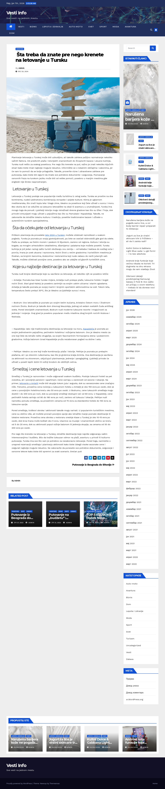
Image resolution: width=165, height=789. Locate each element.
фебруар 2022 (133, 488)
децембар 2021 (133, 502)
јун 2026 (130, 310)
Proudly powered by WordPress (19, 783)
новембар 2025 (133, 317)
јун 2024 (130, 358)
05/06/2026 (133, 124)
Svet (91, 27)
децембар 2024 (134, 344)
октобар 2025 (133, 324)
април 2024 (132, 372)
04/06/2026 (57, 747)
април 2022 (132, 475)
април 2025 (132, 330)
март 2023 (131, 420)
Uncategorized (133, 645)
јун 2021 (130, 536)
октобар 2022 (133, 433)
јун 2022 (130, 461)
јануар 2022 (132, 495)
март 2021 (131, 550)
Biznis (33, 27)
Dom (12, 33)
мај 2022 (130, 468)
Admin (21, 68)
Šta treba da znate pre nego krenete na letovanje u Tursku (60, 57)
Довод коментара (134, 692)
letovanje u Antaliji (28, 383)
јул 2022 (130, 454)
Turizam (130, 638)
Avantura (130, 27)
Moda (116, 27)
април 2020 (132, 557)
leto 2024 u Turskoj (55, 235)
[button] (151, 30)
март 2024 (131, 378)
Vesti (21, 27)
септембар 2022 (134, 440)
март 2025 (131, 337)
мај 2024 (130, 365)
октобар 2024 (133, 351)
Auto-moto (76, 27)
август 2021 (132, 529)
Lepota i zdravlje (52, 27)
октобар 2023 (133, 392)
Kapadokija (88, 329)
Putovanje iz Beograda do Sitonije (93, 464)
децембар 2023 (134, 385)
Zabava (29, 511)
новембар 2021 (133, 509)
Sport (103, 27)
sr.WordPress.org (134, 699)
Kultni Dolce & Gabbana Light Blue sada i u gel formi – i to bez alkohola (140, 251)
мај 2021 (130, 543)
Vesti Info (16, 13)
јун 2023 (130, 399)
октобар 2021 (132, 516)
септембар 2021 (134, 523)
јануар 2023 (132, 427)
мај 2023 (130, 406)
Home (155, 783)
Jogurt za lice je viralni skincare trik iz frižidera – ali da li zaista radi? (139, 238)
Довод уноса (132, 685)
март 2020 (131, 564)
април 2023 (132, 413)
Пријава (130, 679)
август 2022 (132, 447)
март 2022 (131, 481)
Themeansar (55, 783)
